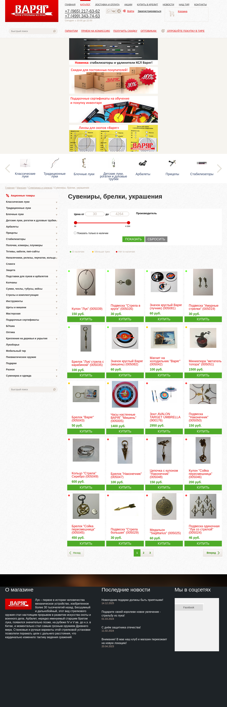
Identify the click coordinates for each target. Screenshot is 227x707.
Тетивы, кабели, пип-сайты (32, 252)
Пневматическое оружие (21, 357)
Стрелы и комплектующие (32, 295)
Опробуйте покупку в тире (182, 30)
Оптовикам (149, 30)
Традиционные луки (32, 208)
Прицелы (32, 233)
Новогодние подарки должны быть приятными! (132, 599)
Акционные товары (20, 195)
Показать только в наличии (92, 233)
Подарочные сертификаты (22, 319)
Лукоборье (12, 344)
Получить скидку (125, 30)
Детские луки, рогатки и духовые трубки (32, 221)
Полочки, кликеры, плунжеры (32, 246)
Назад (75, 553)
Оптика (10, 332)
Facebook (188, 607)
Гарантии (71, 30)
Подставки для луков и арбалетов (32, 277)
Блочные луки (32, 215)
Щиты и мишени (32, 308)
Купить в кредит (147, 4)
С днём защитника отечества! (121, 627)
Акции (128, 4)
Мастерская (32, 314)
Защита (32, 270)
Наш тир (184, 4)
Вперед (213, 553)
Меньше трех (103, 252)
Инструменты (32, 301)
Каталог (85, 4)
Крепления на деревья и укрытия (32, 339)
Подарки (11, 363)
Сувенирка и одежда (40, 187)
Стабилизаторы (32, 239)
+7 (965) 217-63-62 (82, 11)
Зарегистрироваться (149, 11)
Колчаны (32, 283)
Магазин (21, 187)
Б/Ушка (10, 326)
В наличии (80, 252)
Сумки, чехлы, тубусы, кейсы (32, 289)
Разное (32, 370)
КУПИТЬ (86, 319)
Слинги (10, 263)
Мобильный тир (16, 350)
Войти (128, 11)
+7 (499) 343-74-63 (82, 16)
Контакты (200, 4)
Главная (70, 4)
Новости (168, 4)
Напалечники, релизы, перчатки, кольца (32, 258)
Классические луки (32, 202)
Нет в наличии (126, 252)
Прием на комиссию (95, 30)
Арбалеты (32, 227)
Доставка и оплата (107, 4)
